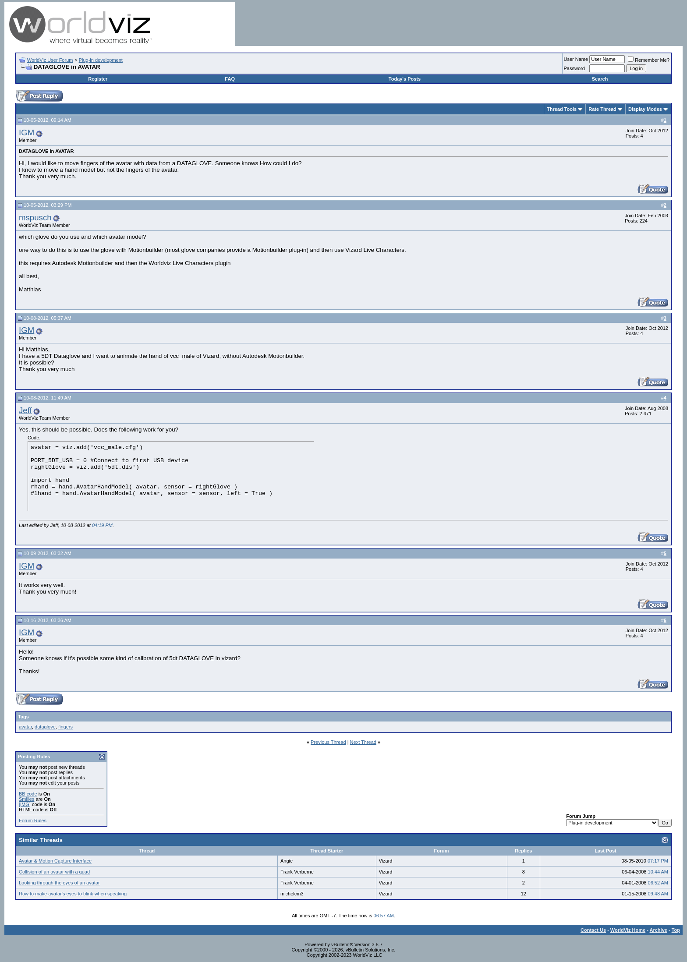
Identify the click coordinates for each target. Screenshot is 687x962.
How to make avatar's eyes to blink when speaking (73, 893)
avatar (25, 726)
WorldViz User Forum (50, 60)
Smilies (26, 799)
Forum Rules (32, 820)
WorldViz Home (627, 930)
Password (574, 68)
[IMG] (25, 804)
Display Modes (645, 109)
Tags (23, 716)
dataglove (45, 726)
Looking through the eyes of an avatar (59, 882)
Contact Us (593, 930)
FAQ (230, 78)
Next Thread (363, 742)
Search (600, 78)
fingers (65, 726)
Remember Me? (648, 60)
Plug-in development (101, 60)
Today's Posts (405, 78)
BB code (28, 793)
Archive (658, 930)
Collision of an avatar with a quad (54, 871)
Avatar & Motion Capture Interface (55, 860)
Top (676, 930)
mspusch (35, 217)
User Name (576, 59)
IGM (26, 132)
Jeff (25, 410)
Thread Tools (562, 109)
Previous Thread (328, 742)
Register (97, 78)
